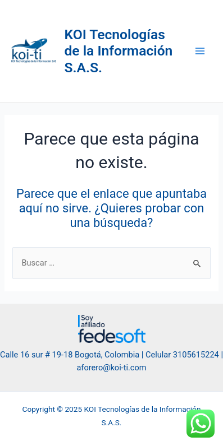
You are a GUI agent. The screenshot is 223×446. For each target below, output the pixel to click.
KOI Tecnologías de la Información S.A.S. (119, 51)
